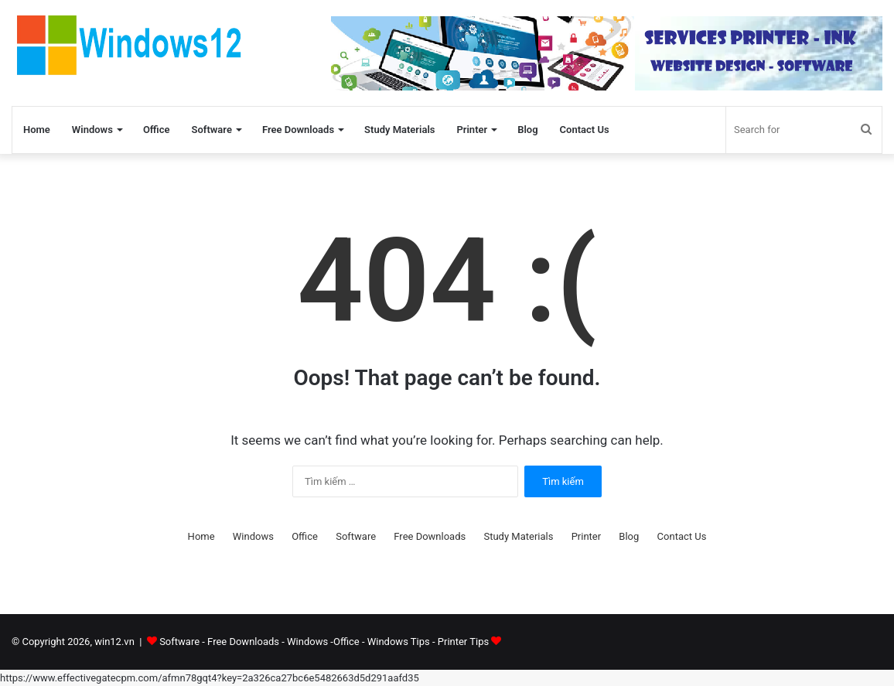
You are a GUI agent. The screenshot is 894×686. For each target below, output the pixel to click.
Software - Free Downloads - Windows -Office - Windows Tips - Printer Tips (330, 641)
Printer (471, 129)
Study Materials (399, 129)
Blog (527, 129)
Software (211, 129)
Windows (92, 129)
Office (156, 129)
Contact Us (584, 129)
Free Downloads (298, 129)
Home (36, 129)
